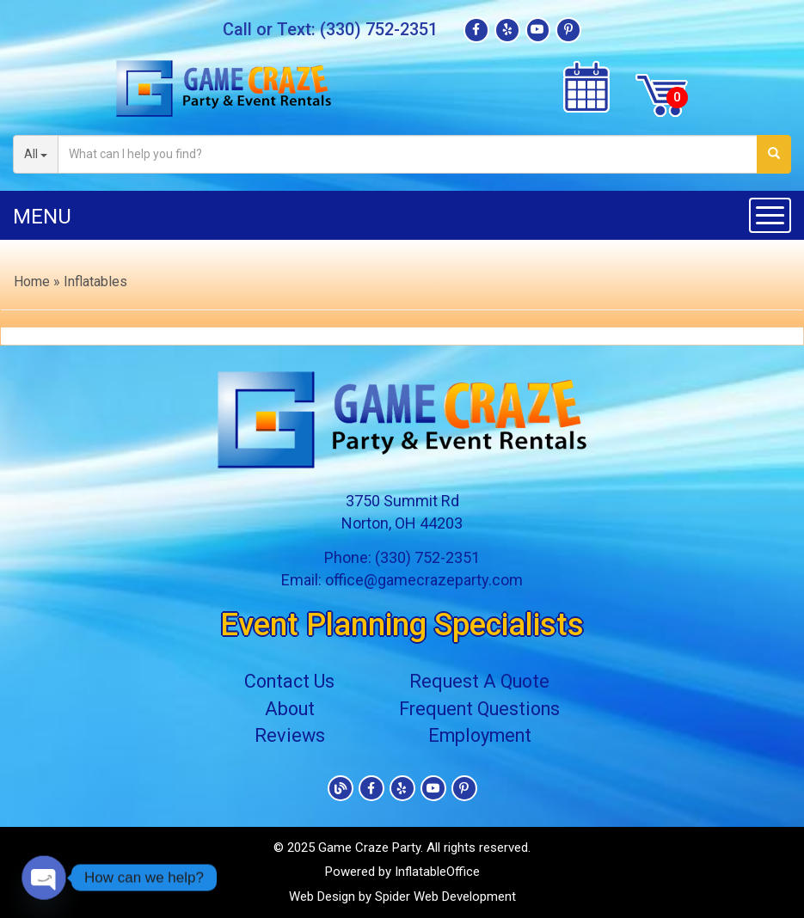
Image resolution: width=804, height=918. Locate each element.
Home (32, 281)
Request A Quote (481, 682)
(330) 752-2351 (379, 30)
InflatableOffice (437, 871)
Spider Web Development (445, 896)
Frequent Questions (481, 708)
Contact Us (286, 682)
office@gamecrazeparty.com (424, 580)
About (285, 708)
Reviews (286, 735)
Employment (481, 735)
